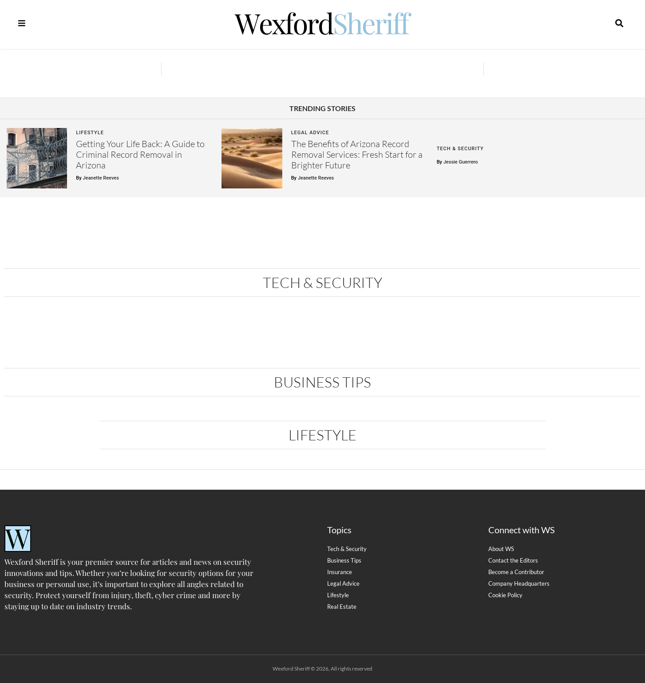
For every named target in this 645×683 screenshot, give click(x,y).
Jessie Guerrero (460, 162)
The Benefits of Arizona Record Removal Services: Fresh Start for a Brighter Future (357, 154)
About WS (501, 548)
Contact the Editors (513, 560)
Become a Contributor (516, 571)
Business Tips (322, 382)
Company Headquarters (519, 583)
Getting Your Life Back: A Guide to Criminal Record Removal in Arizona (140, 154)
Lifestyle (90, 133)
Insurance (339, 571)
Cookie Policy (505, 595)
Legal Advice (310, 133)
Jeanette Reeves (101, 178)
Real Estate (341, 606)
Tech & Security (460, 149)
